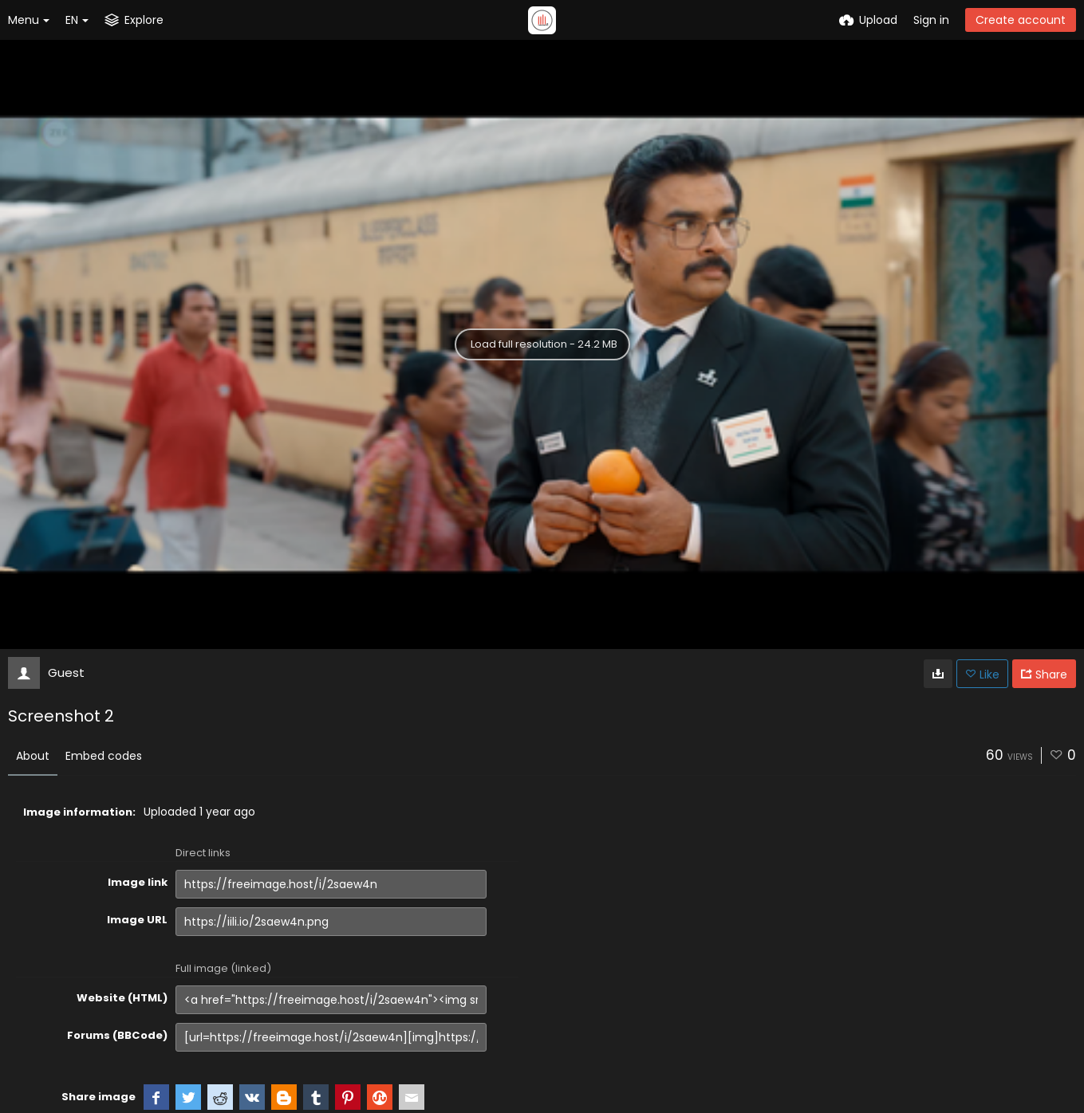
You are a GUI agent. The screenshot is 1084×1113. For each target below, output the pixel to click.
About (32, 756)
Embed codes (103, 756)
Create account (1021, 20)
